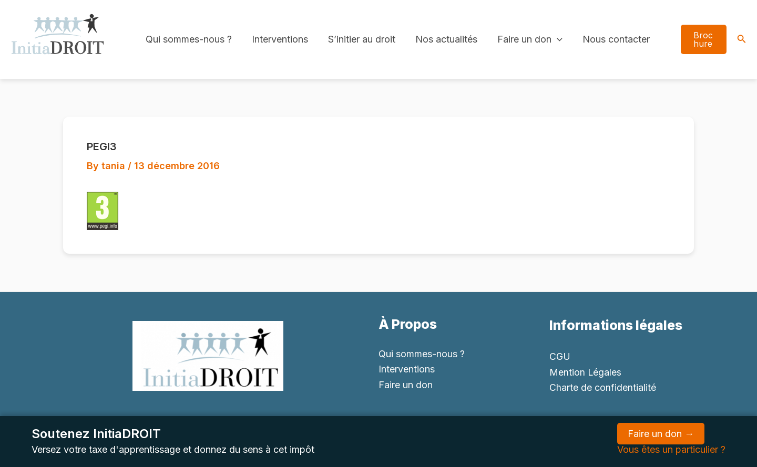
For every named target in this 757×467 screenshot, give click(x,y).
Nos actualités (443, 39)
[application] (552, 39)
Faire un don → (661, 433)
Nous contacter (610, 39)
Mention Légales (585, 372)
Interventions (278, 39)
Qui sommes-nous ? (188, 39)
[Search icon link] (741, 39)
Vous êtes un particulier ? (671, 449)
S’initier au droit (359, 39)
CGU (559, 356)
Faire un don (525, 39)
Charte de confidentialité (602, 387)
